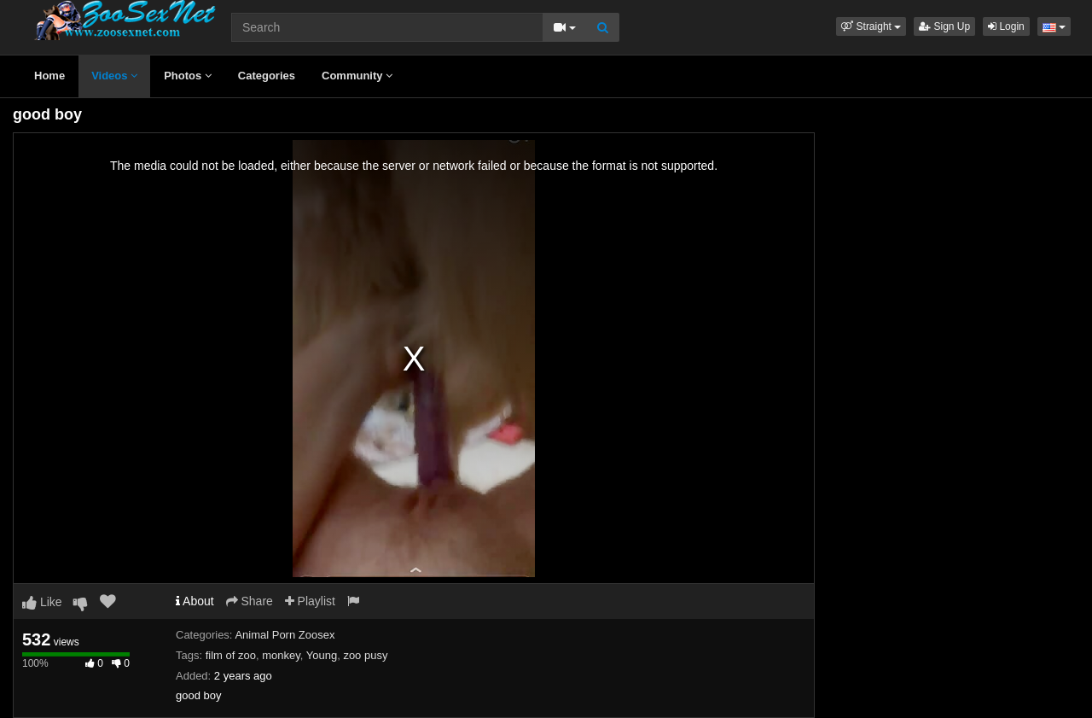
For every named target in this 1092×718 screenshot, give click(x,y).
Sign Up (944, 26)
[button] (871, 26)
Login (1006, 26)
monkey (281, 655)
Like (42, 602)
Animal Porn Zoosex (284, 634)
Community (357, 75)
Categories (266, 75)
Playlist (310, 601)
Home (49, 75)
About (195, 601)
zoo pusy (365, 655)
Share (249, 601)
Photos (188, 75)
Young (321, 655)
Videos (114, 75)
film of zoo (231, 655)
